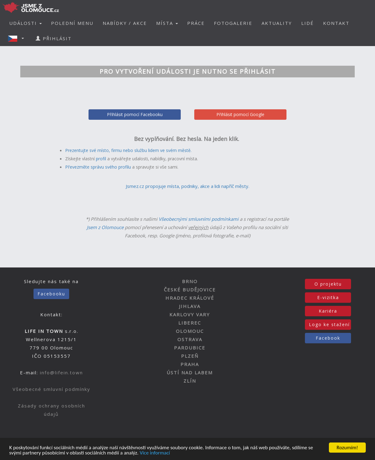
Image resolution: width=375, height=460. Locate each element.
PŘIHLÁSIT (54, 38)
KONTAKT (336, 23)
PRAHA (189, 364)
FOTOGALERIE (233, 23)
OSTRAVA (189, 339)
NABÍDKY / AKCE (125, 23)
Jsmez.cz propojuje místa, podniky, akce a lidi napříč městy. (187, 186)
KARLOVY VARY (189, 314)
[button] (18, 38)
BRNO (190, 281)
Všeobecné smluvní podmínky (51, 389)
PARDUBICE (189, 348)
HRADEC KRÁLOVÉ (189, 298)
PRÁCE (196, 23)
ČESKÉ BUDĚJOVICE (190, 290)
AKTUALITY (277, 23)
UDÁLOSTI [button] (25, 23)
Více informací (155, 454)
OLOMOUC (190, 331)
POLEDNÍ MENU (72, 23)
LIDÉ (307, 23)
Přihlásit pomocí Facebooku (135, 114)
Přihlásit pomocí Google (240, 114)
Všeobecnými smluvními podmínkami (199, 219)
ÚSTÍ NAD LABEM (190, 372)
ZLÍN (190, 381)
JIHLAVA (189, 306)
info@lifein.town (61, 372)
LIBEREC (189, 323)
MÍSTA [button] (167, 23)
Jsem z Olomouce (105, 227)
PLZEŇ (190, 356)
